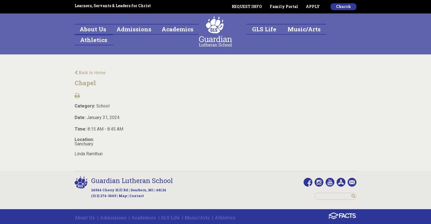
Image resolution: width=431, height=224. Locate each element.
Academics (143, 217)
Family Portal (284, 6)
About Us (85, 217)
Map (123, 195)
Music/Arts (197, 217)
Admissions (113, 217)
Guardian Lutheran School (132, 180)
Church (343, 6)
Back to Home (90, 72)
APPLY (313, 6)
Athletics (225, 217)
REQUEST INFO (247, 6)
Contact (136, 195)
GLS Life (170, 217)
